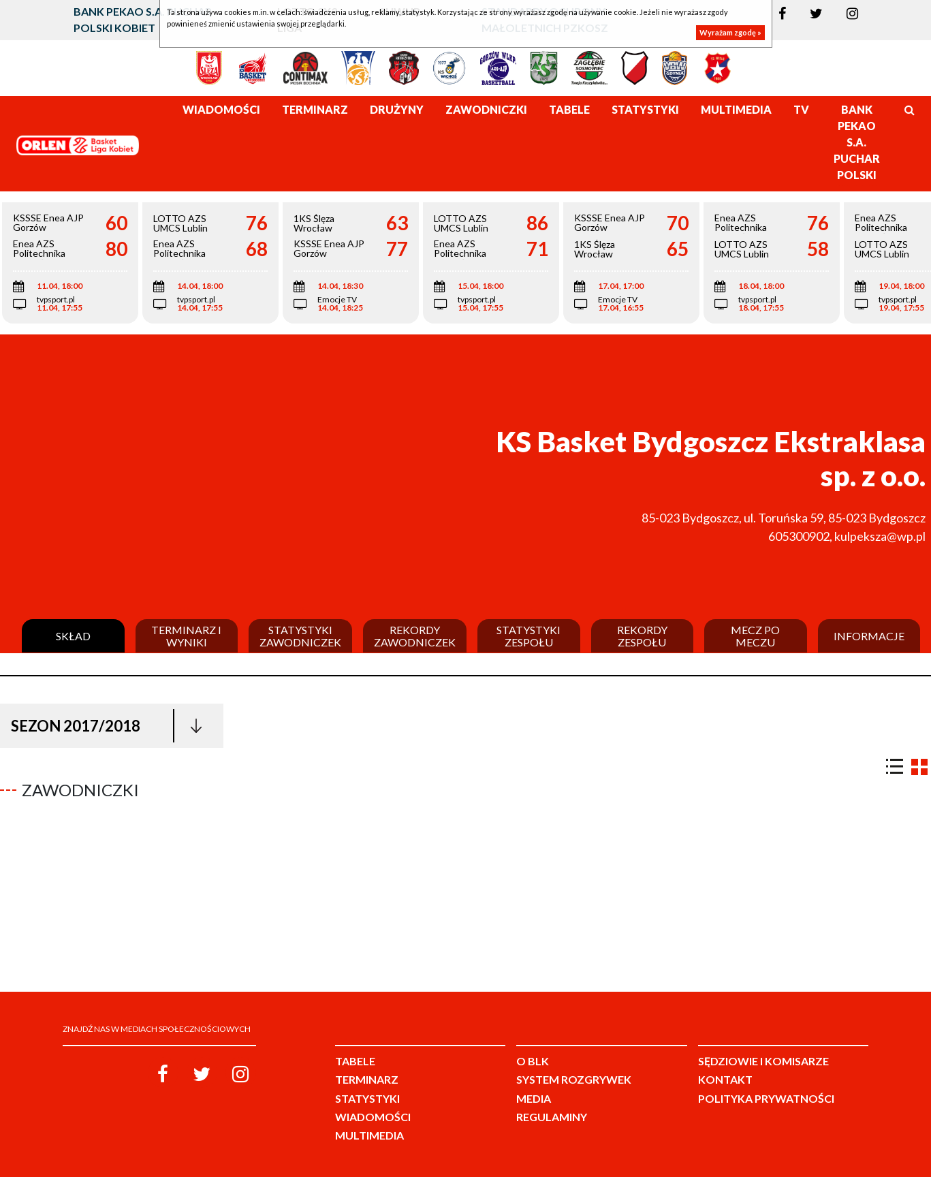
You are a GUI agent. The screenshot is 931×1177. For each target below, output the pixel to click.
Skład (73, 636)
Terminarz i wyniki (186, 636)
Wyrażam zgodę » (730, 32)
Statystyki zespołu (528, 636)
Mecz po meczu (755, 636)
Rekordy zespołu (642, 636)
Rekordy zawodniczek (415, 636)
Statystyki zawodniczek (300, 636)
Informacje (869, 636)
